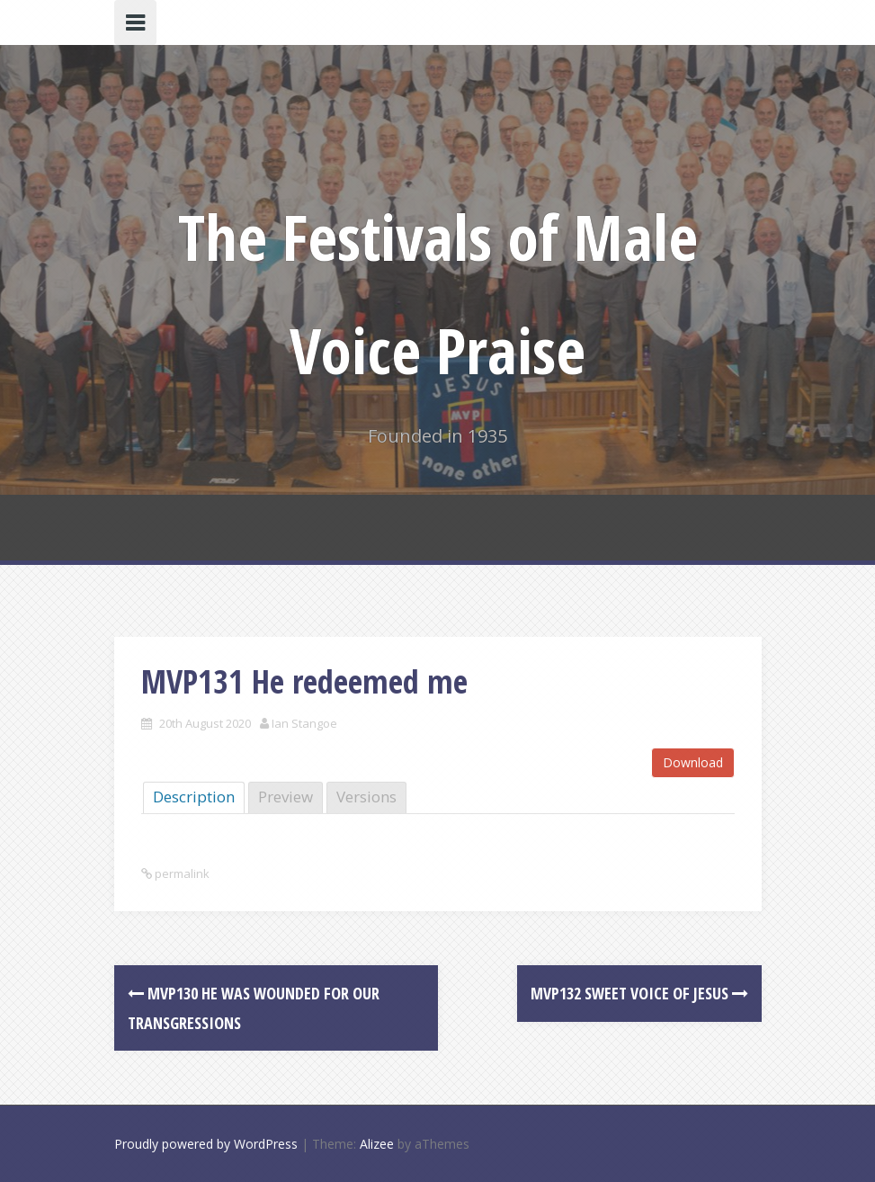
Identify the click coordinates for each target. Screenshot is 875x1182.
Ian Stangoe (304, 723)
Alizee (377, 1143)
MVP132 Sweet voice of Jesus (639, 993)
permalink (181, 873)
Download (693, 762)
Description (194, 796)
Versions (366, 796)
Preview (285, 796)
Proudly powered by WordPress (206, 1143)
